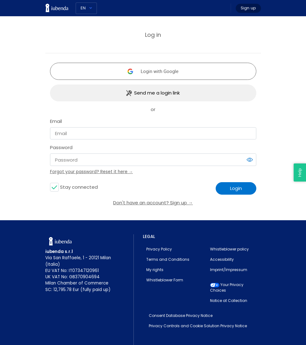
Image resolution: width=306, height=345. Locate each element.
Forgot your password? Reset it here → (91, 172)
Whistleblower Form (164, 280)
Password (61, 147)
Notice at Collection (228, 300)
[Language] (86, 8)
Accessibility (222, 259)
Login (236, 188)
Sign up (248, 8)
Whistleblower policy (229, 249)
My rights (154, 269)
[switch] (249, 159)
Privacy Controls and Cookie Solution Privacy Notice (198, 325)
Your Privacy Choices (226, 287)
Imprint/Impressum (228, 269)
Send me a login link (157, 93)
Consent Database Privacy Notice (181, 315)
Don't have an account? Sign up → (153, 202)
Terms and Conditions (167, 259)
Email (56, 121)
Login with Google (159, 71)
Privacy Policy (159, 249)
